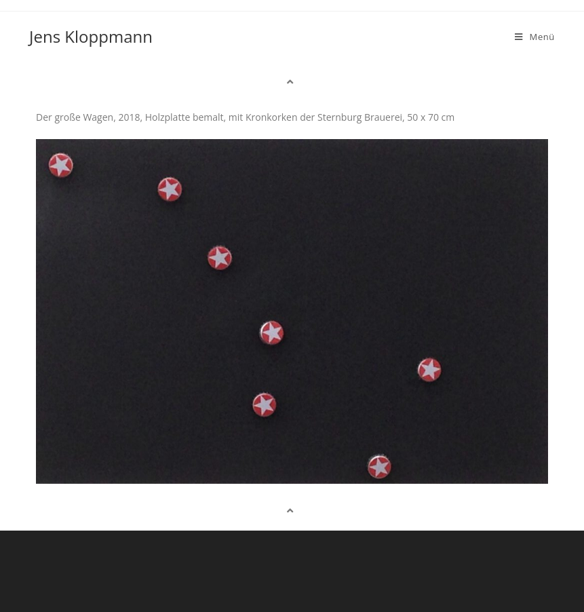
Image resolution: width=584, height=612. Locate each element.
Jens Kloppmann (91, 36)
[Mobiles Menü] (535, 37)
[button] (292, 82)
